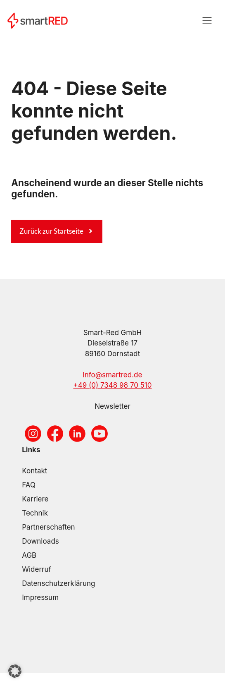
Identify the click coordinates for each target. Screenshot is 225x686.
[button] (15, 671)
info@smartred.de (112, 375)
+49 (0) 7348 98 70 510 (112, 385)
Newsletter (112, 406)
